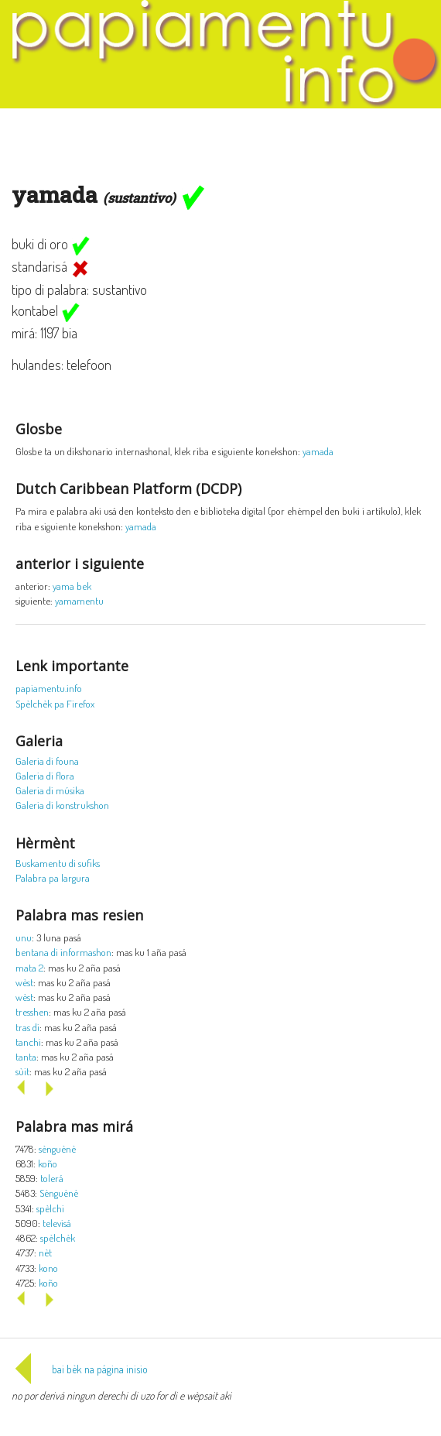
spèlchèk (57, 1237)
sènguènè (57, 1148)
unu (23, 937)
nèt (45, 1252)
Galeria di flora (44, 775)
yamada (318, 451)
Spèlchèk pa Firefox (54, 703)
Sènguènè (58, 1192)
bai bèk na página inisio (80, 1369)
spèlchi (50, 1208)
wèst (24, 982)
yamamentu (79, 600)
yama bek (72, 585)
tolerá (51, 1177)
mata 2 (29, 967)
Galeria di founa (47, 760)
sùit (22, 1071)
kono (48, 1267)
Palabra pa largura (52, 877)
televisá (57, 1222)
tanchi (28, 1041)
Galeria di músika (49, 790)
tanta (25, 1056)
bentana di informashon (63, 951)
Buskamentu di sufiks (57, 862)
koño (47, 1163)
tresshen (32, 1011)
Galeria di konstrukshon (62, 804)
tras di (27, 1026)
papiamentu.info (48, 687)
